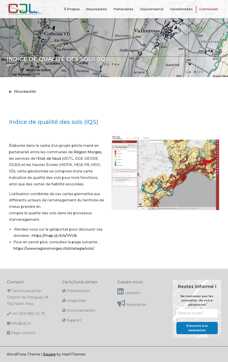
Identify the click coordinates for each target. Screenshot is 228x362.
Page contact (23, 333)
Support (73, 320)
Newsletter (135, 305)
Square (49, 354)
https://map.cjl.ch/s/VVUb (54, 235)
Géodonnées (181, 9)
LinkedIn (132, 293)
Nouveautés (96, 9)
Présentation (78, 291)
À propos (71, 9)
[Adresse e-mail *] (197, 313)
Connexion (208, 9)
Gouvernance (151, 9)
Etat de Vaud (49, 158)
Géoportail (76, 301)
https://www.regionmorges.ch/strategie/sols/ (53, 248)
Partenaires (123, 9)
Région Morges (88, 152)
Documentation (80, 310)
